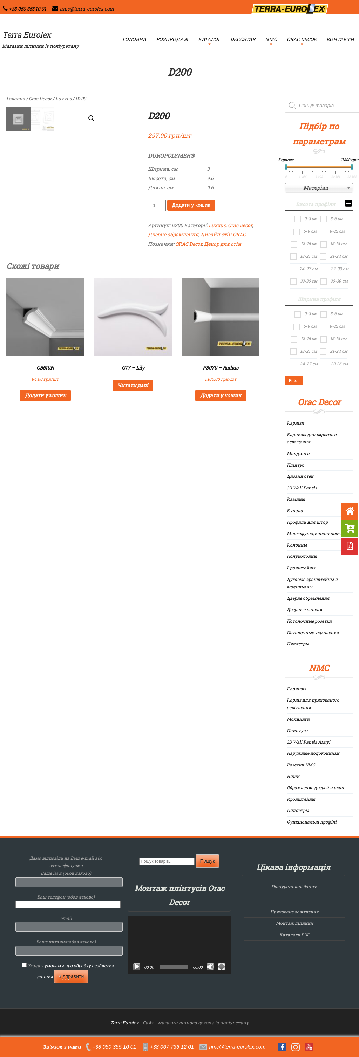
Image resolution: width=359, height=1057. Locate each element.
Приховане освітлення (294, 911)
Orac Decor (302, 39)
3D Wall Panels (302, 487)
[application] (179, 945)
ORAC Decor (188, 243)
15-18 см (338, 243)
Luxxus (63, 98)
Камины (296, 499)
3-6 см (336, 218)
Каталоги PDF (294, 934)
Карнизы (296, 688)
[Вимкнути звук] (210, 966)
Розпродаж (172, 39)
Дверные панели (304, 609)
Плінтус (295, 465)
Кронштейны (301, 567)
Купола (295, 510)
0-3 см (310, 218)
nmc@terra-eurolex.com (87, 9)
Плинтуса (297, 730)
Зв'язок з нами (62, 1047)
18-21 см (308, 256)
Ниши (293, 776)
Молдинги (298, 453)
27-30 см (339, 268)
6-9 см (310, 231)
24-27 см (308, 268)
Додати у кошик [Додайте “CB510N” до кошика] (45, 395)
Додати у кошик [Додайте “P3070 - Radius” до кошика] (220, 395)
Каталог (209, 39)
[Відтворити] (136, 966)
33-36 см (308, 281)
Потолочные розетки (309, 621)
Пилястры (298, 643)
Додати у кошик (191, 205)
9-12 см (337, 231)
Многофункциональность (315, 533)
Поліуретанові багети (294, 886)
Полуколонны (302, 556)
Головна (134, 39)
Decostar (242, 39)
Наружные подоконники (313, 753)
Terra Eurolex (26, 34)
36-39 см (339, 281)
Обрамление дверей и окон (315, 787)
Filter (294, 380)
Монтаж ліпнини (294, 923)
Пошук (207, 861)
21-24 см (338, 256)
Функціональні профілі (312, 822)
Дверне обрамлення (173, 234)
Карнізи (295, 423)
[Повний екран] (221, 966)
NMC (271, 39)
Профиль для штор (307, 522)
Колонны (297, 545)
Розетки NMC (301, 764)
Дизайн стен (300, 476)
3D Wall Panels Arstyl (308, 742)
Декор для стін (222, 243)
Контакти (340, 39)
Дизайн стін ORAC (223, 234)
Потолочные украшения (313, 632)
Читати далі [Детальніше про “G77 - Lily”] (132, 385)
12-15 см (309, 243)
